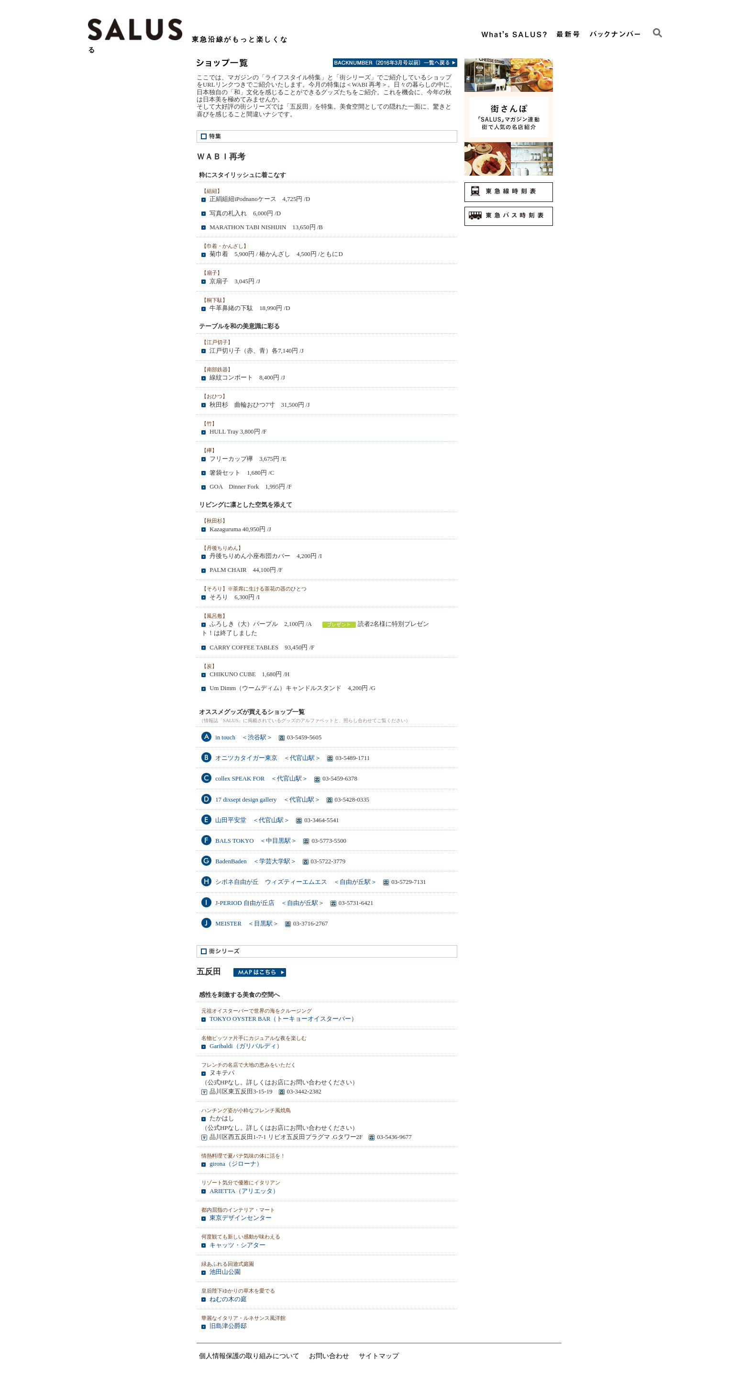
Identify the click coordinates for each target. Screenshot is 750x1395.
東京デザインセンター (241, 1218)
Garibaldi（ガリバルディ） (246, 1046)
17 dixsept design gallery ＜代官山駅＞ (267, 799)
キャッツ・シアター (237, 1245)
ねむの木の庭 (228, 1299)
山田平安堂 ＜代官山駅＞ (252, 820)
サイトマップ (379, 1356)
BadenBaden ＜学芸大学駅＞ (255, 861)
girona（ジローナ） (236, 1164)
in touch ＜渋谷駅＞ (244, 737)
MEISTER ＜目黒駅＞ (247, 923)
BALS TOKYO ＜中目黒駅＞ (256, 840)
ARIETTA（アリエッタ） (244, 1191)
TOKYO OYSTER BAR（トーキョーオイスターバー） (283, 1019)
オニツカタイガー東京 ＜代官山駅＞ (268, 758)
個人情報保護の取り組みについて (249, 1356)
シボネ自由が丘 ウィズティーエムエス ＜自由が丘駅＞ (296, 882)
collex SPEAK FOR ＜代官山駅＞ (261, 778)
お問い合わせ (329, 1356)
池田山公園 (225, 1272)
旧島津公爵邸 (228, 1326)
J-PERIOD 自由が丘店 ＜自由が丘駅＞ (269, 903)
